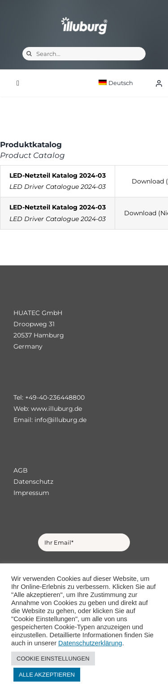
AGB (20, 470)
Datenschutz (33, 482)
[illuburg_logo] (84, 17)
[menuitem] (123, 83)
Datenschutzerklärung (90, 643)
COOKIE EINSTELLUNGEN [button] (53, 658)
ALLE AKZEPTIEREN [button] (47, 674)
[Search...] (84, 53)
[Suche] (29, 53)
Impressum (31, 493)
